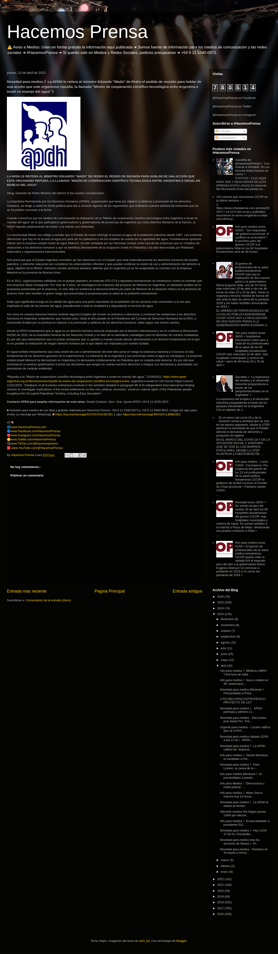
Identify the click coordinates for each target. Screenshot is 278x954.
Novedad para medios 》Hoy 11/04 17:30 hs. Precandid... (243, 832)
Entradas (223, 131)
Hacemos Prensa (77, 31)
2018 (221, 902)
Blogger (181, 941)
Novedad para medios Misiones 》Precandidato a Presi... (243, 691)
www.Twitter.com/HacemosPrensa (33, 439)
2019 (221, 896)
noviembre (228, 625)
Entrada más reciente (27, 591)
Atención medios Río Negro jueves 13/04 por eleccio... (243, 813)
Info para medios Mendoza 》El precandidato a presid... (241, 775)
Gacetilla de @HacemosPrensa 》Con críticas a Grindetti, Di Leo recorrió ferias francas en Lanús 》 (252, 167)
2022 (221, 879)
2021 (221, 885)
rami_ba (144, 941)
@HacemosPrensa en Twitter (232, 106)
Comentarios (225, 138)
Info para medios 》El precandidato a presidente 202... (244, 822)
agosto (226, 642)
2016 (221, 914)
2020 (221, 890)
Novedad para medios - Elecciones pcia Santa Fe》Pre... (243, 719)
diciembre (228, 619)
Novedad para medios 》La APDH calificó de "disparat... (242, 747)
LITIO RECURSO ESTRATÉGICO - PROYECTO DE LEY (243, 700)
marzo (225, 860)
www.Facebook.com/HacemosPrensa (35, 431)
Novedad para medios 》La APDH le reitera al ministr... (244, 804)
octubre (226, 630)
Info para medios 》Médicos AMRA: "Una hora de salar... (243, 672)
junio (224, 654)
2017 (221, 908)
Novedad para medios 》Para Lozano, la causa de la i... (239, 766)
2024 (221, 608)
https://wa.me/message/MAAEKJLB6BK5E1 (152, 414)
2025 (221, 602)
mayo (225, 660)
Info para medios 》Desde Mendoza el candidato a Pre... (244, 757)
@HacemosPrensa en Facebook (234, 98)
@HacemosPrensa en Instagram (234, 115)
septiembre (228, 636)
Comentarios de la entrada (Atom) (48, 600)
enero (225, 871)
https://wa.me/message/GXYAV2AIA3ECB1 (84, 414)
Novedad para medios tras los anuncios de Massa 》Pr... (240, 841)
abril (224, 665)
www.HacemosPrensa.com (28, 427)
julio (224, 648)
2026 (221, 596)
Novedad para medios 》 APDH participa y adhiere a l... (241, 710)
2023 (221, 614)
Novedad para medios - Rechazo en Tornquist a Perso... (244, 851)
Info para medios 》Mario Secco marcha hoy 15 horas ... (241, 794)
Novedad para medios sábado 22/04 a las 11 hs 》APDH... (244, 738)
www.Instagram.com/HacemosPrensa (35, 435)
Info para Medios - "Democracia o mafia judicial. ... (242, 785)
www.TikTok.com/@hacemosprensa (34, 443)
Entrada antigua (187, 591)
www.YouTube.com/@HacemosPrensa (37, 448)
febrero (226, 866)
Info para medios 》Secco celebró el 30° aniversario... (244, 681)
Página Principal (110, 591)
